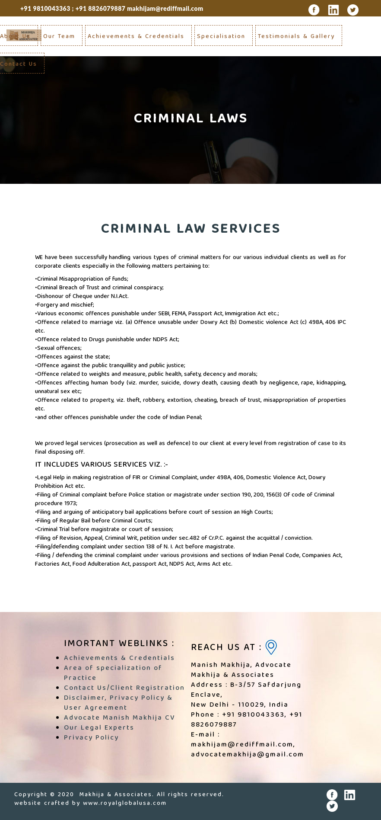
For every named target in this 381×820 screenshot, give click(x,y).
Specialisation (221, 37)
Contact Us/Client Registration (124, 688)
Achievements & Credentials (136, 37)
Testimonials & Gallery (296, 37)
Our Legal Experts (99, 728)
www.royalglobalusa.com (125, 803)
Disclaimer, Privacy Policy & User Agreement (118, 703)
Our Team (59, 37)
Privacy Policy (91, 738)
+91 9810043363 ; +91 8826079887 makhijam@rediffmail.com (111, 8)
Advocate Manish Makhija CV (119, 718)
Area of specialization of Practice (113, 674)
